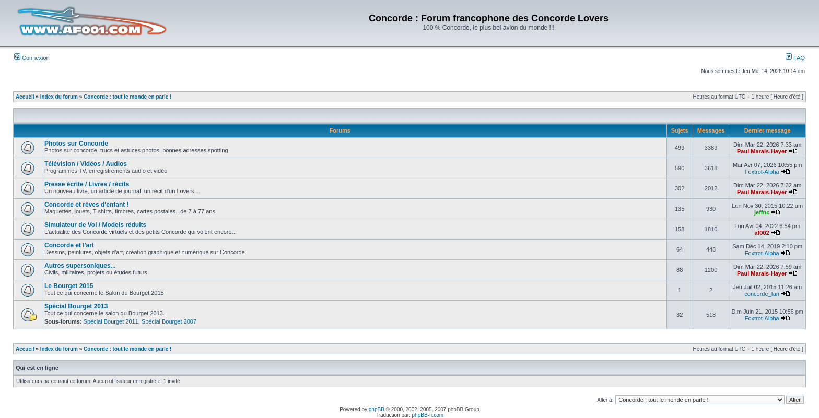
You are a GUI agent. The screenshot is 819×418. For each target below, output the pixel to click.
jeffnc (761, 212)
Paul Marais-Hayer (762, 151)
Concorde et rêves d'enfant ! (86, 204)
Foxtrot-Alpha (762, 172)
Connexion (32, 58)
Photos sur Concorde (76, 143)
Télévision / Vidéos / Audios (85, 164)
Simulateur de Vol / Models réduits (95, 225)
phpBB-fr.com (428, 415)
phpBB (376, 409)
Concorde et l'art (69, 245)
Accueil (25, 97)
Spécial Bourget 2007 (169, 321)
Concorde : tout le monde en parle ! (127, 97)
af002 (762, 233)
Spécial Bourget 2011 (111, 321)
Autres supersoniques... (80, 265)
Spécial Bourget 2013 (76, 306)
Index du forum (59, 97)
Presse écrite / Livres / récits (86, 184)
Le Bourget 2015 (68, 286)
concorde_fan (761, 294)
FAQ (795, 58)
